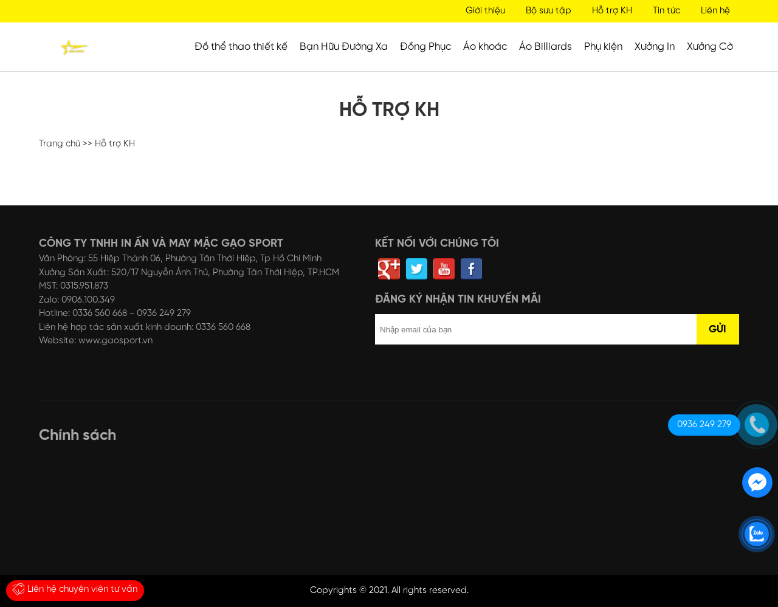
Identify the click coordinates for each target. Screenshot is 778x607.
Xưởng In (655, 46)
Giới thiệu (485, 11)
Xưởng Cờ (710, 46)
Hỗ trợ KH (612, 11)
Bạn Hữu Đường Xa (344, 46)
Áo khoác (485, 46)
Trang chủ (59, 144)
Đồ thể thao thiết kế (240, 46)
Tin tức (666, 11)
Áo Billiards (545, 46)
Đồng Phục (425, 46)
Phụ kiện (603, 46)
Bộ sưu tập (548, 11)
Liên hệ (715, 11)
